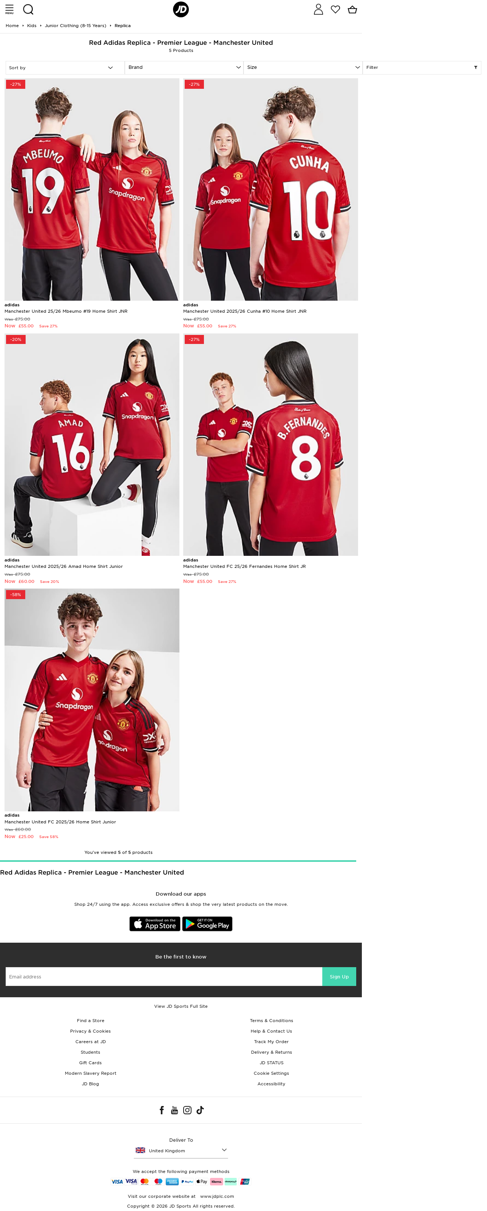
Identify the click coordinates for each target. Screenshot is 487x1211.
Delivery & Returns (271, 1052)
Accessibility (271, 1083)
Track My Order (271, 1041)
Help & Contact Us (271, 1031)
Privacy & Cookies (90, 1031)
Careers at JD (90, 1041)
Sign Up (339, 977)
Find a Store (90, 1020)
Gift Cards (90, 1062)
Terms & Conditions (271, 1020)
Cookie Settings (271, 1073)
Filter (422, 68)
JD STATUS (271, 1062)
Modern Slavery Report (90, 1073)
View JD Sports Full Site (181, 1006)
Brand (135, 67)
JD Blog (90, 1083)
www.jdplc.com (216, 1196)
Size (252, 67)
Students (90, 1052)
